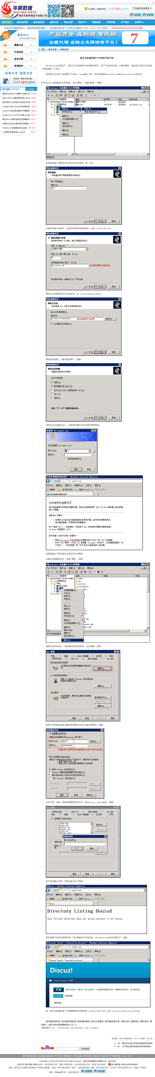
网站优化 (144, 1021)
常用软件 (18, 66)
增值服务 (96, 22)
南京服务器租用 (69, 1021)
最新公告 (18, 45)
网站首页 (7, 22)
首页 (43, 49)
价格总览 (87, 1056)
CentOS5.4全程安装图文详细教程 (16, 111)
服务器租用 (38, 22)
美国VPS (82, 22)
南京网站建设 (84, 1021)
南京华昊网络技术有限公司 (94, 1061)
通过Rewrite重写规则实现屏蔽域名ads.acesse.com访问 (24, 119)
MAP (130, 1056)
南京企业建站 (97, 1021)
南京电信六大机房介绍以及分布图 (16, 102)
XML (124, 1056)
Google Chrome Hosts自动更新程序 (16, 106)
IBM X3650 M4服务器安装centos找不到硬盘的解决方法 (25, 98)
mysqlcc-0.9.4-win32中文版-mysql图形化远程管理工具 (24, 115)
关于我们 (125, 22)
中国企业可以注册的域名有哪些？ (16, 123)
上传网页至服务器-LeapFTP (13, 132)
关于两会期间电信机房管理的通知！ (137, 1046)
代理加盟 (110, 22)
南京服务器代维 (112, 1021)
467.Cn (62, 1061)
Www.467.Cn (60, 1072)
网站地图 (116, 1056)
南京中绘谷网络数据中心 (60, 1025)
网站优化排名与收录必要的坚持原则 (137, 1043)
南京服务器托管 (53, 1021)
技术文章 (18, 59)
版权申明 (107, 1056)
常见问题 (78, 1056)
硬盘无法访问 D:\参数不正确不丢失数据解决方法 (22, 94)
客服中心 (139, 22)
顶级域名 (135, 1021)
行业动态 (18, 52)
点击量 (31, 89)
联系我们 (68, 1056)
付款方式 (97, 1056)
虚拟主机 (54, 22)
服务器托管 (22, 22)
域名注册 (68, 22)
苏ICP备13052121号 (33, 1064)
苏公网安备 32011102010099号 (123, 1064)
